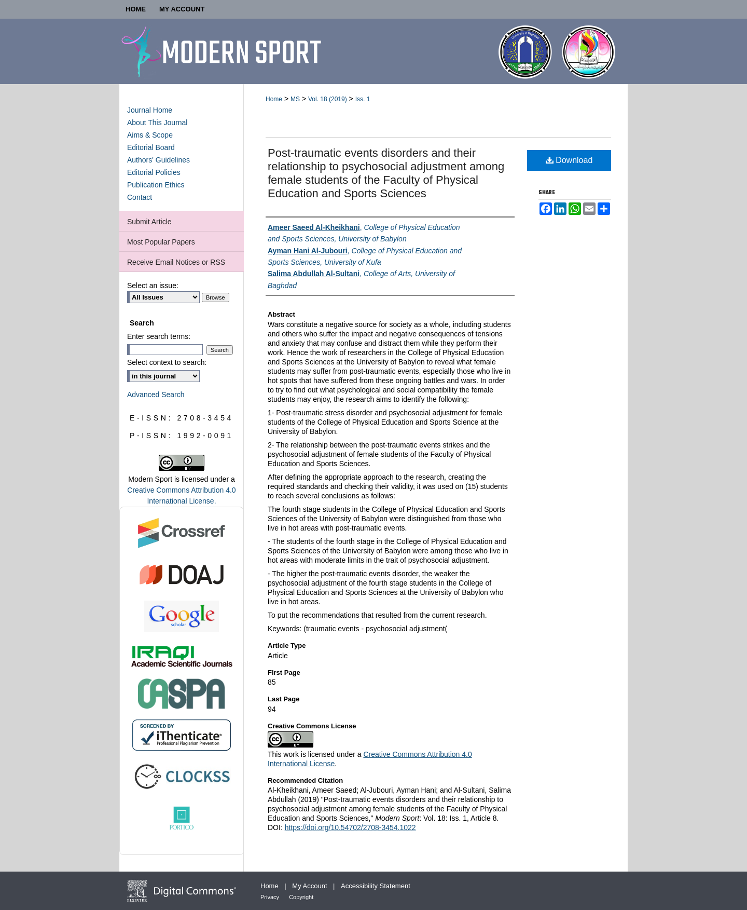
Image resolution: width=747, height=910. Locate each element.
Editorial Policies (154, 172)
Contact (139, 197)
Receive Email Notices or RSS (176, 262)
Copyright (301, 897)
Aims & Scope (150, 135)
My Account (310, 886)
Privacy (270, 897)
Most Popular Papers (161, 242)
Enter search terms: (158, 336)
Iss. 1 (362, 99)
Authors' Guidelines (158, 160)
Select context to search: (166, 362)
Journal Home (149, 110)
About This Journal (157, 122)
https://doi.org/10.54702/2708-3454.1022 (350, 827)
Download (569, 160)
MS (295, 99)
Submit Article (149, 222)
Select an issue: (152, 285)
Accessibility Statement (375, 886)
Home (274, 99)
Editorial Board (151, 147)
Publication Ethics (156, 185)
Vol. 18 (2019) (327, 99)
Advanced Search (156, 394)
